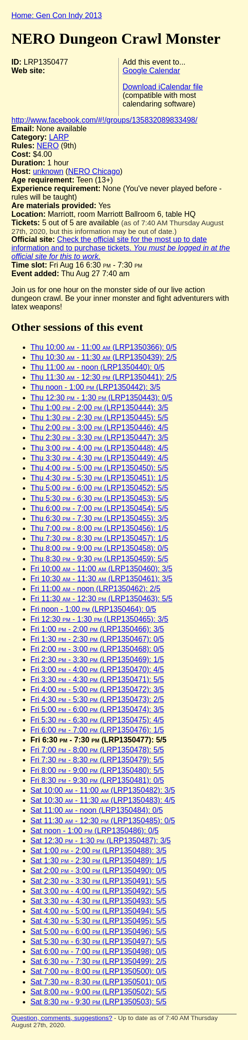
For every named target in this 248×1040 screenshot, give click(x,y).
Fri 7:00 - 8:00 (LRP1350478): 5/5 (97, 750)
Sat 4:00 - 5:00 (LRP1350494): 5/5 (98, 911)
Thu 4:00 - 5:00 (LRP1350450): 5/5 (99, 468)
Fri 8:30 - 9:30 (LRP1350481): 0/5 (97, 780)
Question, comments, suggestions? (61, 1017)
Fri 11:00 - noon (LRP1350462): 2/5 (95, 589)
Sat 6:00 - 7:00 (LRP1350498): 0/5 (98, 951)
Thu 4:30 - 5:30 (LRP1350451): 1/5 (99, 478)
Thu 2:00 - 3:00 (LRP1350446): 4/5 (99, 428)
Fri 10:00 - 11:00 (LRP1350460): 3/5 (101, 569)
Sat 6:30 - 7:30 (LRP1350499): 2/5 (98, 961)
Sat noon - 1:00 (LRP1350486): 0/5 (94, 831)
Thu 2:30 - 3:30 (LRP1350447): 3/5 (99, 437)
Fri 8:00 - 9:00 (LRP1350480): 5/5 (97, 770)
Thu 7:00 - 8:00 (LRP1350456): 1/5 (99, 528)
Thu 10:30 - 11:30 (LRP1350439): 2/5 (103, 357)
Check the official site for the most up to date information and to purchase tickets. (120, 247)
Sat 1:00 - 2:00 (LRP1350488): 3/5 (98, 851)
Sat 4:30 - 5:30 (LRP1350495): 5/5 (98, 921)
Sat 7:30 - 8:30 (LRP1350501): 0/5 (98, 982)
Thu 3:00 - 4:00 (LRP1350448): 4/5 (99, 448)
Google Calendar (151, 71)
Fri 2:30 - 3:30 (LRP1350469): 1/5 (97, 659)
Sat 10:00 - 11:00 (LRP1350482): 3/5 (102, 790)
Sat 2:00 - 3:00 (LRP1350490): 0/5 (98, 871)
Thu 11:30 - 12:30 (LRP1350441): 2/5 (103, 377)
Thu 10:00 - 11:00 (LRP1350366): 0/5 (103, 347)
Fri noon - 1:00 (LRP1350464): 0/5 (93, 609)
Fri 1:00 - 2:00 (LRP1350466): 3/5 (97, 629)
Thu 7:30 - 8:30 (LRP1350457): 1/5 (99, 538)
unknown (48, 171)
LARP (59, 137)
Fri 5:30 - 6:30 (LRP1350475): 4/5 (97, 720)
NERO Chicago (94, 171)
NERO (47, 146)
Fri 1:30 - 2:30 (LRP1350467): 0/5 (97, 639)
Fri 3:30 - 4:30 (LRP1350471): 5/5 (97, 679)
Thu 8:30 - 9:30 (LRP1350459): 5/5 (99, 559)
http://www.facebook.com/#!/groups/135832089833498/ (104, 120)
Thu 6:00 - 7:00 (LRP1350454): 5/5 (99, 508)
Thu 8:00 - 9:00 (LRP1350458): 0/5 (99, 548)
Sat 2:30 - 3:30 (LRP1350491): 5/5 (98, 881)
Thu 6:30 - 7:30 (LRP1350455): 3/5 (99, 518)
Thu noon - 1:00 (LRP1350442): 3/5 (95, 387)
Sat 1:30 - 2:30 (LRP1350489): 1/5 (98, 861)
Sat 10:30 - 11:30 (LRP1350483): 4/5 (102, 800)
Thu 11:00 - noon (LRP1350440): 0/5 (97, 367)
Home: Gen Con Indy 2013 (56, 15)
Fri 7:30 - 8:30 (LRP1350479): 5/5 (97, 760)
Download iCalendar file (163, 87)
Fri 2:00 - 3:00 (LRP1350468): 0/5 (97, 649)
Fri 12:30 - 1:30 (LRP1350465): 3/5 (99, 619)
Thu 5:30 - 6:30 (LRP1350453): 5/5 (99, 498)
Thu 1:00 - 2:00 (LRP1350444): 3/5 (99, 408)
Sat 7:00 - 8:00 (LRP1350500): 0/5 (98, 971)
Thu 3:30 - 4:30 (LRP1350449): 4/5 (99, 458)
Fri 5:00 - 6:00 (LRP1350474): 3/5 (97, 709)
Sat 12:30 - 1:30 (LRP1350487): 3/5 (100, 841)
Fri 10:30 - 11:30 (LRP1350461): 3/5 (101, 579)
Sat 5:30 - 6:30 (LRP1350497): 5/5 (98, 941)
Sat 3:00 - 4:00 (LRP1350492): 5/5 (98, 891)
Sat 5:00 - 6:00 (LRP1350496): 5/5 (98, 931)
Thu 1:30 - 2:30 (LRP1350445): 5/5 (99, 418)
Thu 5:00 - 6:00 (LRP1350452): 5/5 (99, 488)
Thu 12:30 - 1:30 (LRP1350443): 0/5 (101, 398)
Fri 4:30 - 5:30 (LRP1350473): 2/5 (97, 699)
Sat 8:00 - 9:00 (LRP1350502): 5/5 (98, 992)
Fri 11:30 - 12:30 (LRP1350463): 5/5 (101, 599)
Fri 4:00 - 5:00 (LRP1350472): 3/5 (97, 689)
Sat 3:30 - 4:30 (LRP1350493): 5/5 (98, 901)
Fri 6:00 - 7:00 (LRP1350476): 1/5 (97, 730)
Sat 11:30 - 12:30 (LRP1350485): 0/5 (102, 821)
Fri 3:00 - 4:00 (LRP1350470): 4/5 (97, 669)
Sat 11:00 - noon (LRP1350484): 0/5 (96, 810)
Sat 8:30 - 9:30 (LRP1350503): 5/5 (98, 1002)
